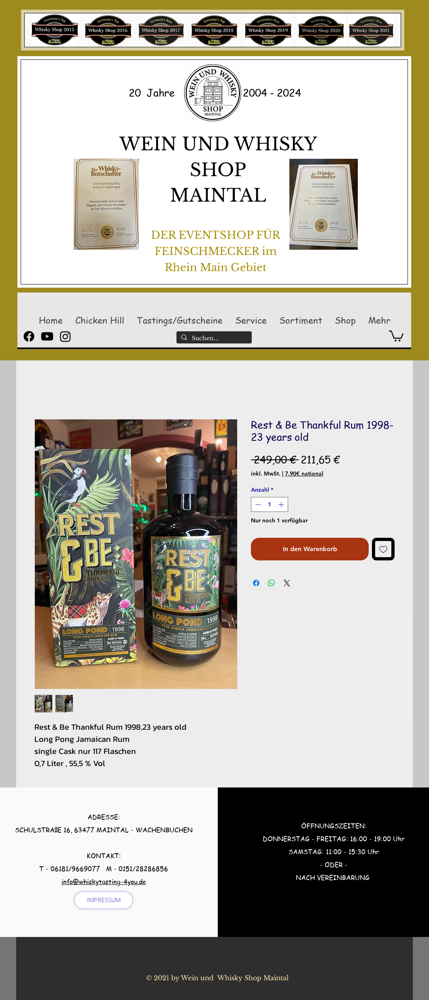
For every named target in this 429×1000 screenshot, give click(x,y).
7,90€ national (304, 473)
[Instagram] (65, 336)
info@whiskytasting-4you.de (104, 881)
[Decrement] (257, 504)
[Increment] (282, 504)
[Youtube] (47, 336)
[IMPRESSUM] (103, 900)
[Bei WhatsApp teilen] (271, 583)
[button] (99, 320)
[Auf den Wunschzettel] (383, 549)
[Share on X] (287, 583)
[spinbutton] (269, 504)
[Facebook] (29, 336)
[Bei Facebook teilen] (256, 583)
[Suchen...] (213, 338)
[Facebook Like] (210, 990)
